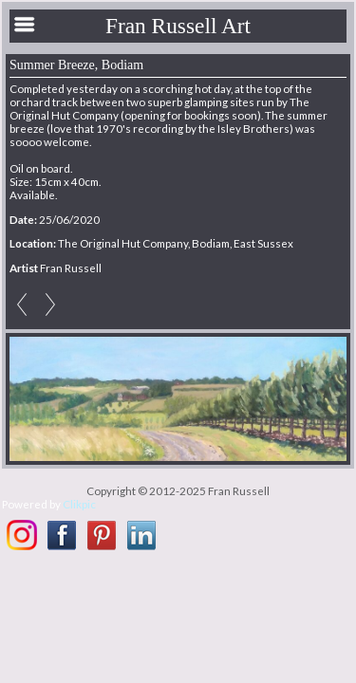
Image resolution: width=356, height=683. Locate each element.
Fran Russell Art (178, 25)
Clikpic (79, 503)
